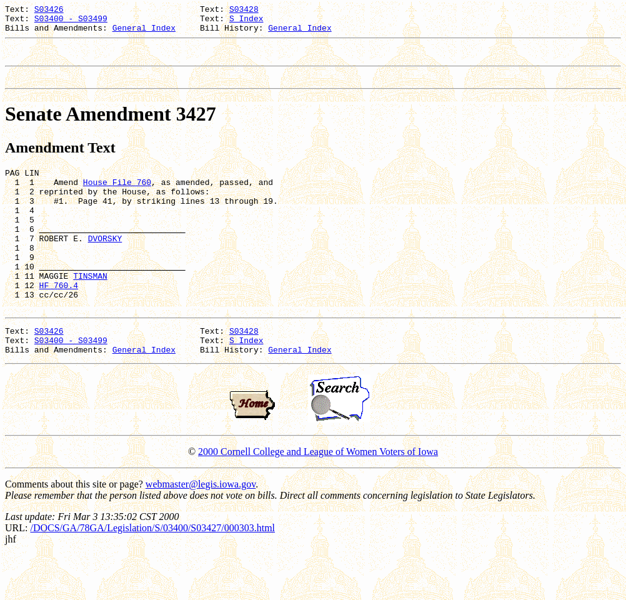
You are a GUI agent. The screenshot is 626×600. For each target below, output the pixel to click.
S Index (246, 22)
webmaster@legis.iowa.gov (201, 529)
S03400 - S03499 (70, 22)
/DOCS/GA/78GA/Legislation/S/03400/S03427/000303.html (152, 573)
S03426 (49, 10)
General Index (144, 33)
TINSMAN (90, 309)
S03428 (244, 10)
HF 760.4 (58, 320)
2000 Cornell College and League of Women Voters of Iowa (318, 496)
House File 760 (117, 196)
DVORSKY (105, 264)
